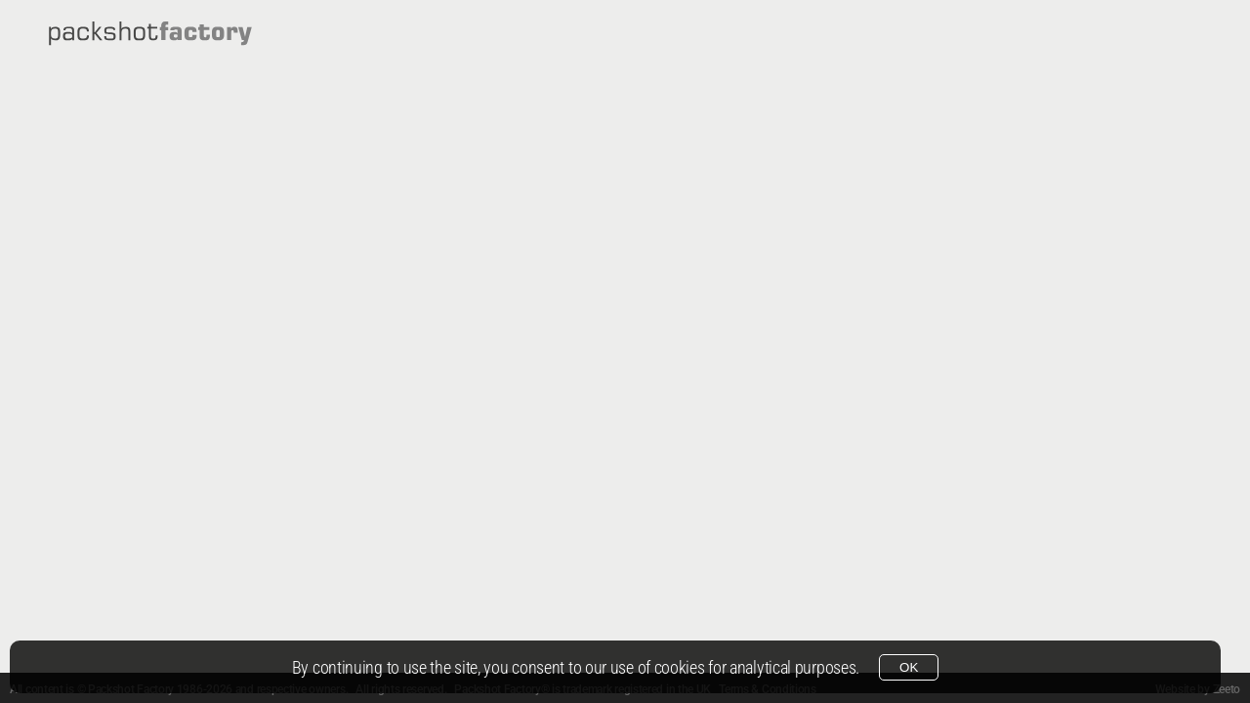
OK (908, 667)
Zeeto (1227, 689)
